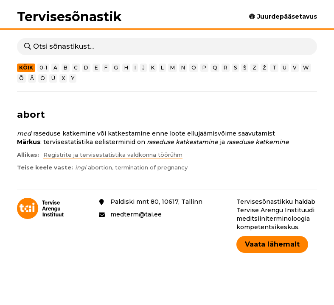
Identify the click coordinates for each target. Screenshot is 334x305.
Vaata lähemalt (272, 244)
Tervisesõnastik (69, 17)
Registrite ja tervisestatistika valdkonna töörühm (112, 154)
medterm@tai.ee (136, 214)
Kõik (26, 67)
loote (177, 133)
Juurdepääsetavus (287, 16)
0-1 (43, 67)
